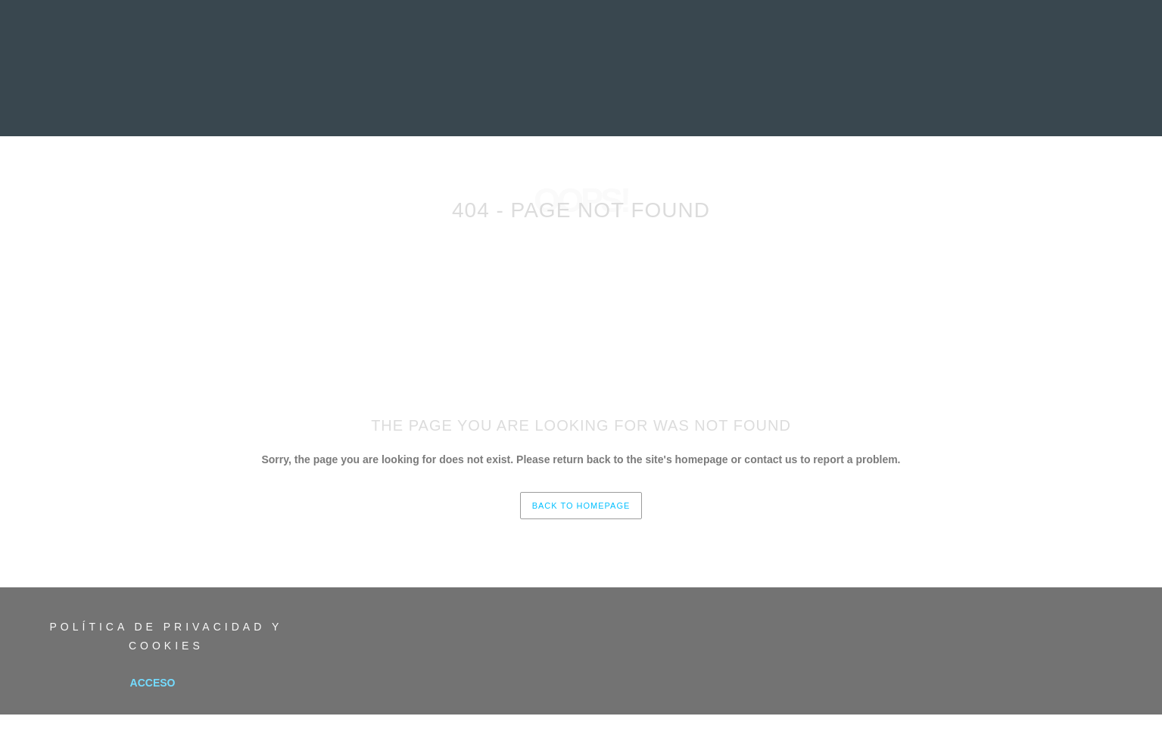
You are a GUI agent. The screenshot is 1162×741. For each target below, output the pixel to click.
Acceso (153, 683)
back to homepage (581, 505)
